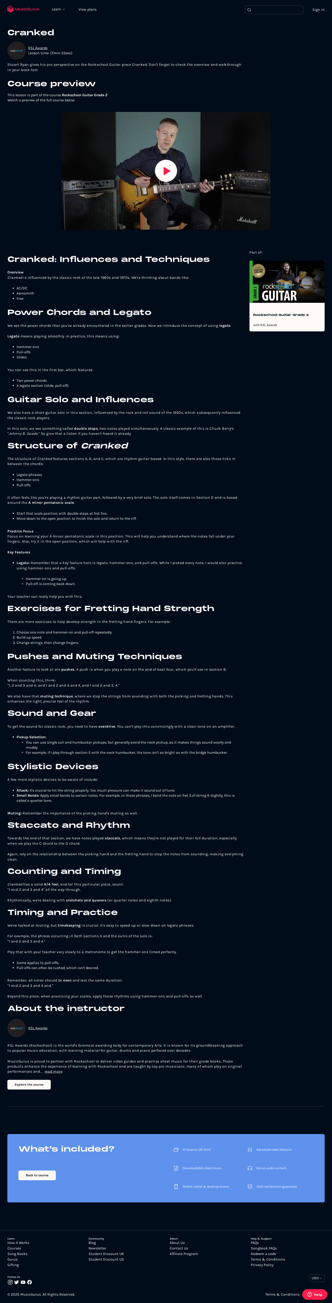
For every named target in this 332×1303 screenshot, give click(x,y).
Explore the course (29, 1085)
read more (53, 1072)
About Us (177, 1243)
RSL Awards (37, 48)
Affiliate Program (184, 1254)
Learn (58, 9)
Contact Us (179, 1249)
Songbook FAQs (264, 1249)
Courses (14, 1249)
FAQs (255, 1243)
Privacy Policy (262, 1265)
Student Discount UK (106, 1254)
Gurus (12, 1260)
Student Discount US (106, 1260)
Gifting (13, 1265)
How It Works (18, 1243)
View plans (89, 9)
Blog (92, 1243)
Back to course (37, 1175)
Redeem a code (263, 1254)
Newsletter (97, 1249)
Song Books (17, 1254)
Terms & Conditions (268, 1260)
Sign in (318, 10)
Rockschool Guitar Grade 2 (281, 315)
